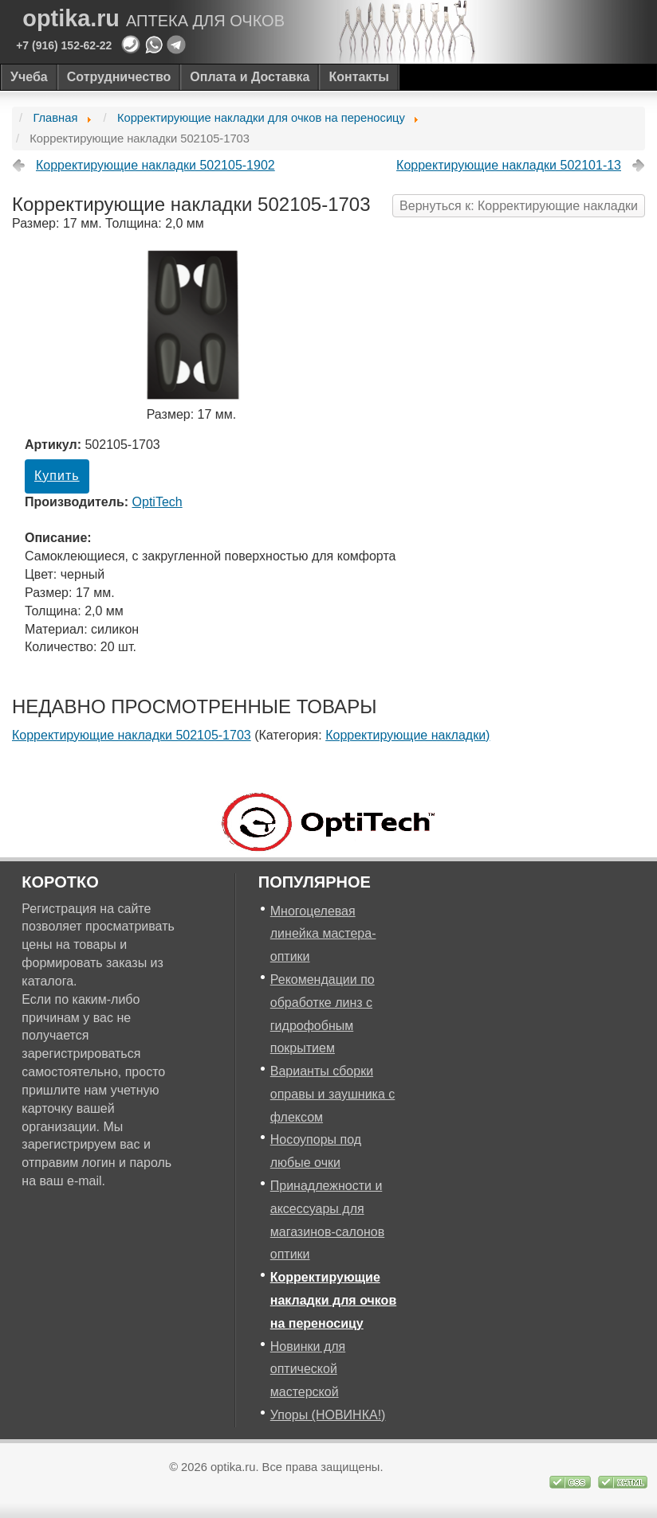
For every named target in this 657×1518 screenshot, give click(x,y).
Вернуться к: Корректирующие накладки (518, 206)
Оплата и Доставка (249, 77)
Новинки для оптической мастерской (307, 1369)
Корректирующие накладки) (407, 735)
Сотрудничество (119, 77)
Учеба (29, 77)
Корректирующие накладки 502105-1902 (155, 165)
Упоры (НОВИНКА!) (328, 1415)
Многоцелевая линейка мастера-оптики (323, 934)
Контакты (358, 77)
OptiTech (157, 502)
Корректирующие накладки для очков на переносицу (333, 1300)
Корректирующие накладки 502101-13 (508, 165)
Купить (57, 475)
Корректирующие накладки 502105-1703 (131, 735)
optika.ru (153, 18)
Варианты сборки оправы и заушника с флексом (332, 1094)
